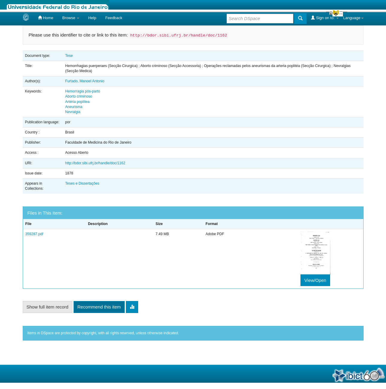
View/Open (315, 280)
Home (45, 17)
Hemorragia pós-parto (82, 91)
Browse (70, 18)
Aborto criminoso (78, 96)
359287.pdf (34, 234)
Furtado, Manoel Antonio (84, 81)
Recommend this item (99, 306)
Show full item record (47, 306)
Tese (69, 56)
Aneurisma (73, 107)
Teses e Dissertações (82, 183)
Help (92, 18)
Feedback (113, 18)
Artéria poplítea (77, 102)
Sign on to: (324, 17)
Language (353, 18)
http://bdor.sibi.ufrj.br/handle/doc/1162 (95, 163)
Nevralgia (72, 112)
